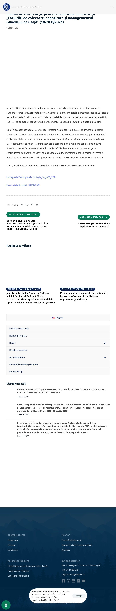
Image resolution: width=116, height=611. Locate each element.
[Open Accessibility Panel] (6, 605)
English (57, 317)
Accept (79, 595)
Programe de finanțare (18, 571)
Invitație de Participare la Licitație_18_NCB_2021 (31, 177)
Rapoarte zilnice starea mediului (77, 545)
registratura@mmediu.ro (73, 574)
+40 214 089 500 (70, 570)
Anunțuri (66, 550)
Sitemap (11, 545)
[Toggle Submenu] (105, 342)
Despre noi (13, 540)
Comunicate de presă (71, 540)
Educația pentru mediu (18, 575)
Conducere (13, 550)
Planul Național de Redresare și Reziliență (27, 566)
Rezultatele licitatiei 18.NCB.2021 (23, 185)
